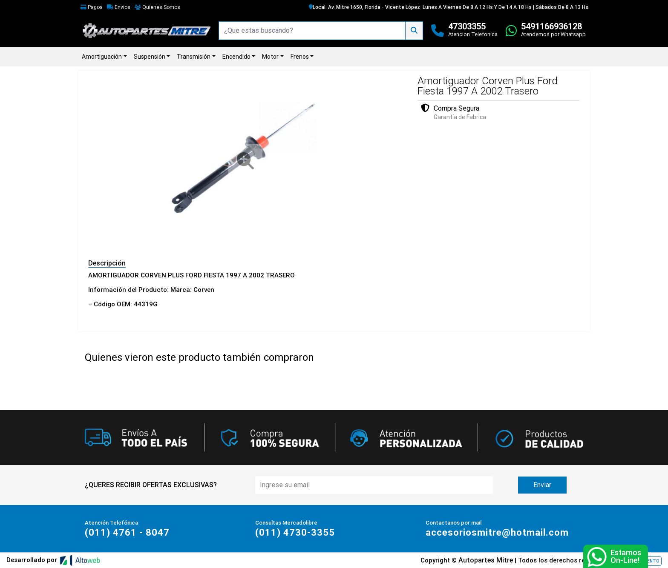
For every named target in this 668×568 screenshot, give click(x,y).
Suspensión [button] (149, 56)
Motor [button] (270, 56)
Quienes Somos (157, 7)
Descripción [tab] (107, 263)
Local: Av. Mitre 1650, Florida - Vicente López (364, 7)
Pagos (92, 7)
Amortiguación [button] (102, 56)
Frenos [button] (300, 56)
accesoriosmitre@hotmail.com (497, 532)
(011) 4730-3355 (295, 532)
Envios (118, 7)
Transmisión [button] (193, 56)
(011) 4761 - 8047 (127, 532)
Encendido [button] (236, 56)
